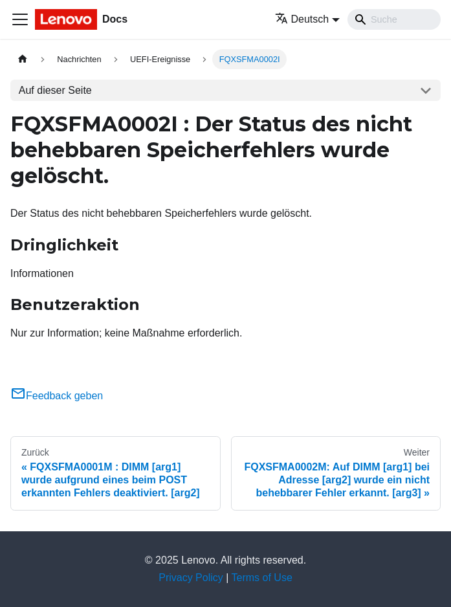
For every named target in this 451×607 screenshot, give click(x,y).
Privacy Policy (191, 577)
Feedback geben (56, 395)
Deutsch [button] (302, 19)
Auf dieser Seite (55, 90)
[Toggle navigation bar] (20, 19)
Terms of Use (262, 577)
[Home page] (22, 59)
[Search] (394, 19)
